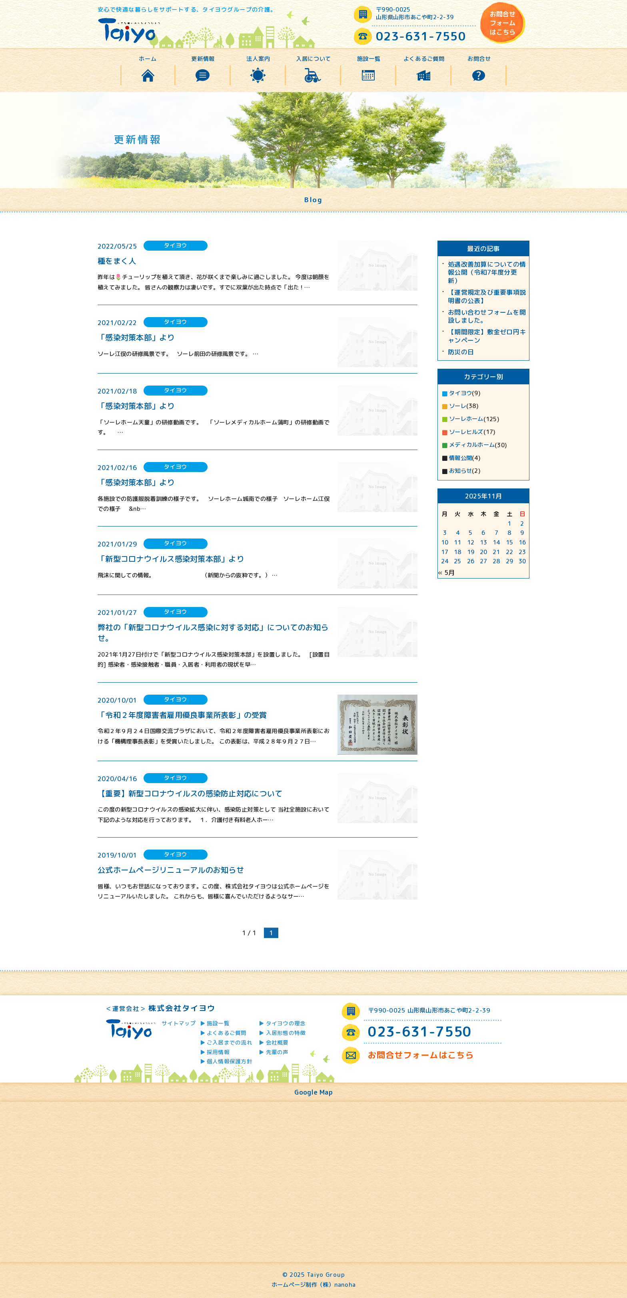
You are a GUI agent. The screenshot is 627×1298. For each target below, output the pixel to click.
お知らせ (460, 471)
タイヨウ (460, 393)
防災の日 (461, 352)
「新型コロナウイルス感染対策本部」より (171, 558)
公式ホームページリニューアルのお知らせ (171, 869)
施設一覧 (369, 59)
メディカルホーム (472, 445)
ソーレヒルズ (466, 432)
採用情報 (218, 1052)
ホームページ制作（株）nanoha (313, 1285)
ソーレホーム (466, 419)
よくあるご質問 (424, 59)
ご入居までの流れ (229, 1042)
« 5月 (446, 572)
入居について (313, 59)
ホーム (147, 59)
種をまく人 (117, 260)
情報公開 (460, 458)
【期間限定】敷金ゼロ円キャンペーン (487, 336)
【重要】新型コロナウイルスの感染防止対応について (190, 793)
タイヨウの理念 (286, 1023)
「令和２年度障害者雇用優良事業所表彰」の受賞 (182, 714)
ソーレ (457, 406)
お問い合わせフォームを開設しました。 (487, 316)
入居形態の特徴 (286, 1033)
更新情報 (203, 59)
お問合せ (479, 59)
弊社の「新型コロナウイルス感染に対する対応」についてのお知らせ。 (213, 632)
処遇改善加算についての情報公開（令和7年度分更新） (487, 272)
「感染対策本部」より (136, 337)
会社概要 (277, 1042)
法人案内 (258, 59)
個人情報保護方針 (229, 1061)
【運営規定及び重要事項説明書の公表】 (487, 296)
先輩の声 (277, 1052)
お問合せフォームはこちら (503, 23)
